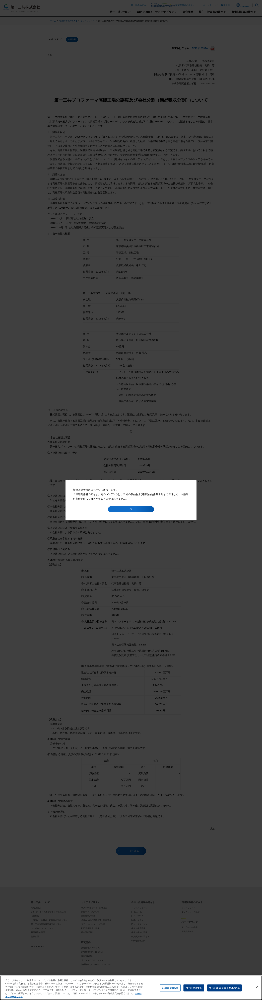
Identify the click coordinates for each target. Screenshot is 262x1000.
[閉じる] (256, 987)
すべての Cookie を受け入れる (224, 988)
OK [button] (130, 509)
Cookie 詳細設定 (170, 988)
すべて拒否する (194, 988)
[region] (131, 987)
